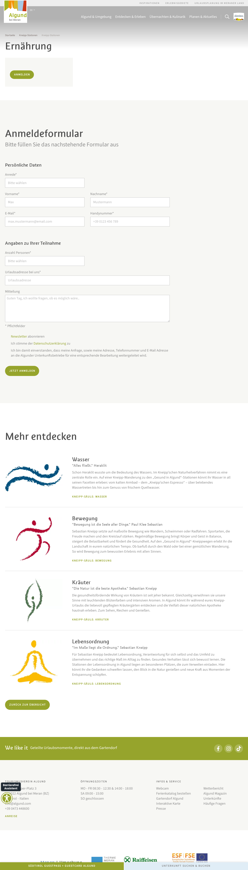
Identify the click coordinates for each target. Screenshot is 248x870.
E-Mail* (10, 213)
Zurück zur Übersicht (27, 705)
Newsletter (19, 336)
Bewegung (85, 518)
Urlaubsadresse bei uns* (23, 272)
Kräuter (81, 582)
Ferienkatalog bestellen (173, 793)
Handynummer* (102, 213)
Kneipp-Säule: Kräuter (90, 620)
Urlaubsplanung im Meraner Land (219, 3)
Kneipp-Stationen (28, 35)
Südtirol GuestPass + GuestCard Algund (62, 866)
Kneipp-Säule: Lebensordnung (96, 684)
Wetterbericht (213, 788)
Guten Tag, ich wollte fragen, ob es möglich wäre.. (87, 308)
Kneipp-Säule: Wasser (89, 497)
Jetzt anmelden (22, 371)
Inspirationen (149, 3)
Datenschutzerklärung (50, 343)
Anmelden (22, 75)
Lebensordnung (90, 641)
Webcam (162, 788)
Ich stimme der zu (40, 343)
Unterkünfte (212, 798)
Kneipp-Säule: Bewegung (92, 561)
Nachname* (99, 194)
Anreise (11, 816)
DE (32, 10)
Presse (161, 808)
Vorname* (12, 194)
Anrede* (11, 174)
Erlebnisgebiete (177, 3)
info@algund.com (18, 803)
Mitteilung (12, 291)
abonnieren (28, 336)
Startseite (10, 35)
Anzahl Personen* (18, 252)
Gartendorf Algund (169, 798)
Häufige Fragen (214, 803)
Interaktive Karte (168, 803)
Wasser (81, 459)
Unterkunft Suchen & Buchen (186, 866)
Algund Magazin (215, 793)
